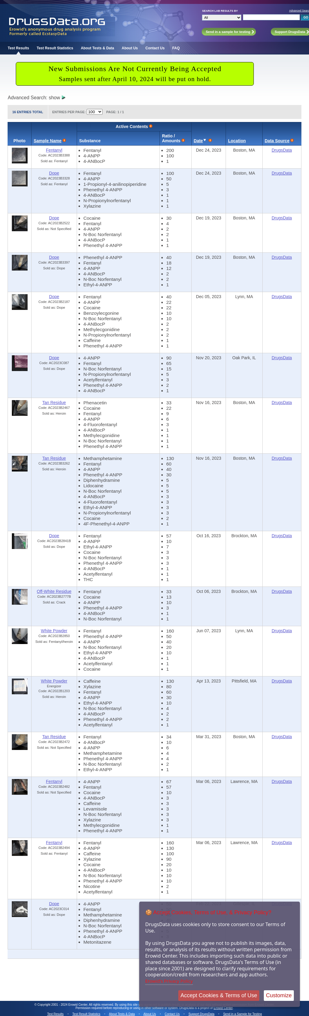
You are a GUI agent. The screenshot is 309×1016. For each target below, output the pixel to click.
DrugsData (282, 150)
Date (198, 140)
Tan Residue (54, 402)
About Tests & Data (97, 48)
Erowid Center (223, 1008)
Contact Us (155, 48)
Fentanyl (54, 150)
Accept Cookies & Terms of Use (218, 995)
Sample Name (48, 140)
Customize (279, 995)
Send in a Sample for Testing (242, 1014)
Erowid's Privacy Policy (169, 981)
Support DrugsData (201, 1014)
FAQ (176, 48)
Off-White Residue (54, 591)
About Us (130, 48)
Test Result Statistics (55, 48)
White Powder (54, 630)
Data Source (277, 140)
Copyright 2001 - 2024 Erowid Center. (63, 1004)
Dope (54, 173)
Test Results (18, 48)
